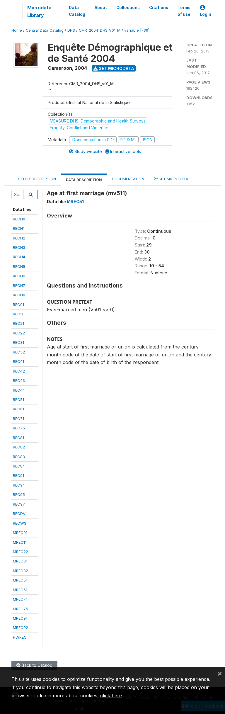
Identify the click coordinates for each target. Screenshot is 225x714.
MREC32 (20, 570)
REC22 (19, 333)
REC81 (18, 437)
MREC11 (19, 542)
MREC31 (20, 561)
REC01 (18, 304)
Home (16, 30)
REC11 (18, 314)
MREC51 (20, 580)
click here (111, 695)
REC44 (19, 390)
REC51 (18, 399)
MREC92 (20, 627)
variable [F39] (136, 30)
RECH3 (19, 247)
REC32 (19, 352)
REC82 (19, 447)
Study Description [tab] (37, 179)
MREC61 (20, 589)
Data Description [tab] (84, 180)
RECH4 (19, 256)
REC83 (19, 456)
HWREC (20, 637)
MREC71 (20, 599)
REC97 (19, 504)
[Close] (219, 673)
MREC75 (20, 608)
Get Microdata (113, 68)
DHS (71, 30)
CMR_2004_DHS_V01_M (99, 30)
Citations (158, 7)
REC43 (19, 380)
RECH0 (19, 219)
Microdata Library (39, 11)
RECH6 (19, 275)
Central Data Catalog (45, 30)
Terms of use (184, 10)
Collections (128, 7)
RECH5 (19, 266)
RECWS (19, 523)
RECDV (19, 513)
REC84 (19, 466)
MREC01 (20, 532)
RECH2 (19, 238)
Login (205, 11)
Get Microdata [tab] (171, 178)
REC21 (18, 323)
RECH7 (19, 285)
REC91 (18, 475)
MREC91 (20, 618)
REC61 (18, 409)
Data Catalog (77, 10)
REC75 (19, 428)
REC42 (19, 371)
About (101, 7)
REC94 (19, 485)
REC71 (18, 418)
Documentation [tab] (128, 179)
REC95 (19, 494)
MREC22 (20, 551)
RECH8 (19, 295)
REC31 (18, 342)
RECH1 (18, 228)
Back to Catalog (34, 665)
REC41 (18, 361)
